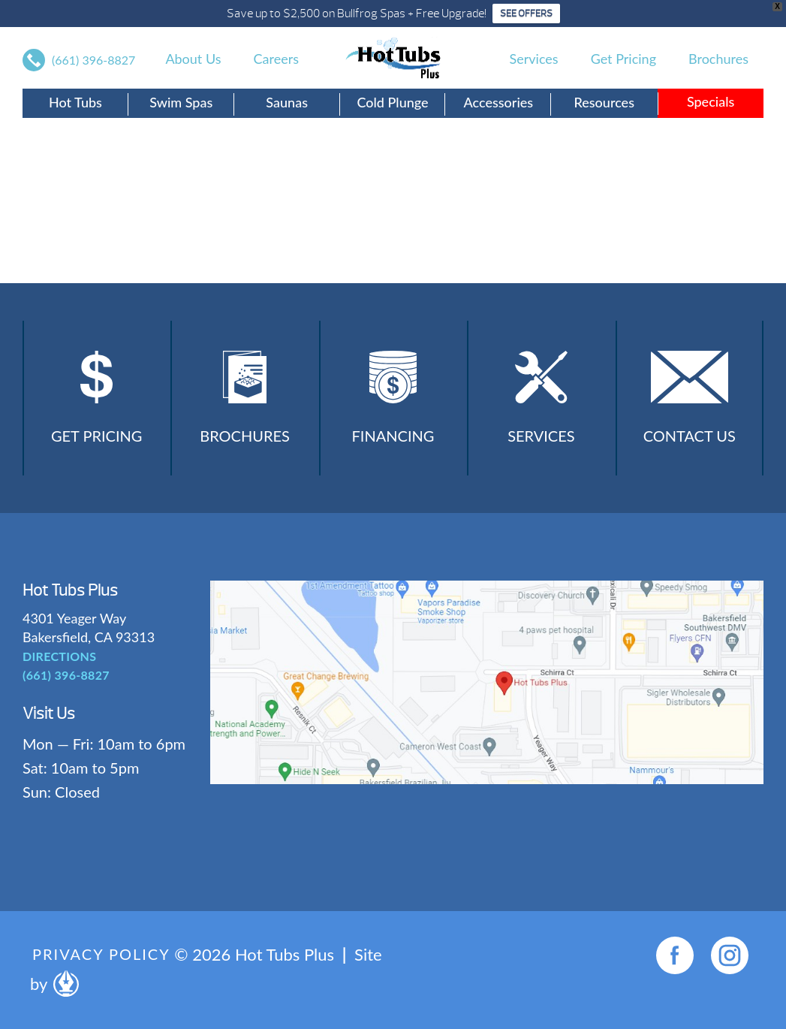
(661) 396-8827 (93, 60)
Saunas (287, 102)
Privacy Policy (101, 954)
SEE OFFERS (526, 14)
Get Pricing (623, 58)
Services (534, 58)
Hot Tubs (75, 102)
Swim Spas (180, 102)
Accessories (499, 102)
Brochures (718, 58)
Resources (604, 102)
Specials (710, 101)
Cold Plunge (392, 102)
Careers (276, 58)
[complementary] (677, 946)
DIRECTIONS (59, 656)
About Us (193, 58)
